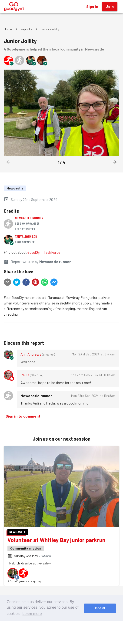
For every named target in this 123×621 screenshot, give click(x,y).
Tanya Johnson (26, 236)
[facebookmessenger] (54, 282)
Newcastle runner (29, 218)
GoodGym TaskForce (43, 252)
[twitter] (16, 282)
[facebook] (26, 282)
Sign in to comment (23, 416)
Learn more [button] (32, 614)
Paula (24, 375)
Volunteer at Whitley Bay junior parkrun (56, 540)
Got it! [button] (100, 608)
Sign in (92, 6)
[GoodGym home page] (14, 6)
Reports (26, 29)
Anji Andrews (30, 354)
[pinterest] (35, 282)
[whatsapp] (44, 282)
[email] (7, 282)
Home (8, 29)
